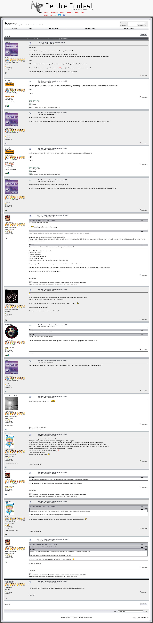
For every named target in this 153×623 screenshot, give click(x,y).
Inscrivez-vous (129, 28)
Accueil (14, 28)
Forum (62, 12)
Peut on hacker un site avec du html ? (32, 25)
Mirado (7, 42)
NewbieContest (12, 23)
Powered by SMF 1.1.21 (67, 617)
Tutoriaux (70, 12)
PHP (139, 617)
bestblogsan (9, 581)
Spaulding (8, 324)
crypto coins (31, 595)
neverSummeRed (11, 396)
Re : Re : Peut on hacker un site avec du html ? (53, 215)
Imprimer (143, 34)
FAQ (76, 12)
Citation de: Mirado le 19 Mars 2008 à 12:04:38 (42, 220)
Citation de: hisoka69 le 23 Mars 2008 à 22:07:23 (43, 544)
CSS (147, 617)
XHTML (143, 617)
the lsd (7, 81)
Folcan (7, 215)
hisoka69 (8, 434)
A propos (53, 15)
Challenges (54, 12)
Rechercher (53, 28)
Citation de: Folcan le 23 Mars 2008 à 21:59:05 (42, 506)
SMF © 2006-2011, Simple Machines (83, 617)
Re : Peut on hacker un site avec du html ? (52, 81)
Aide (30, 28)
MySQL (135, 617)
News (46, 12)
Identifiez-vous (90, 28)
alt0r (6, 289)
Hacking (17, 25)
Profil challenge (9, 58)
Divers (11, 25)
